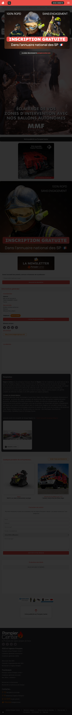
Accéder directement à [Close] (36, 53)
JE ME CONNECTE (58, 3)
